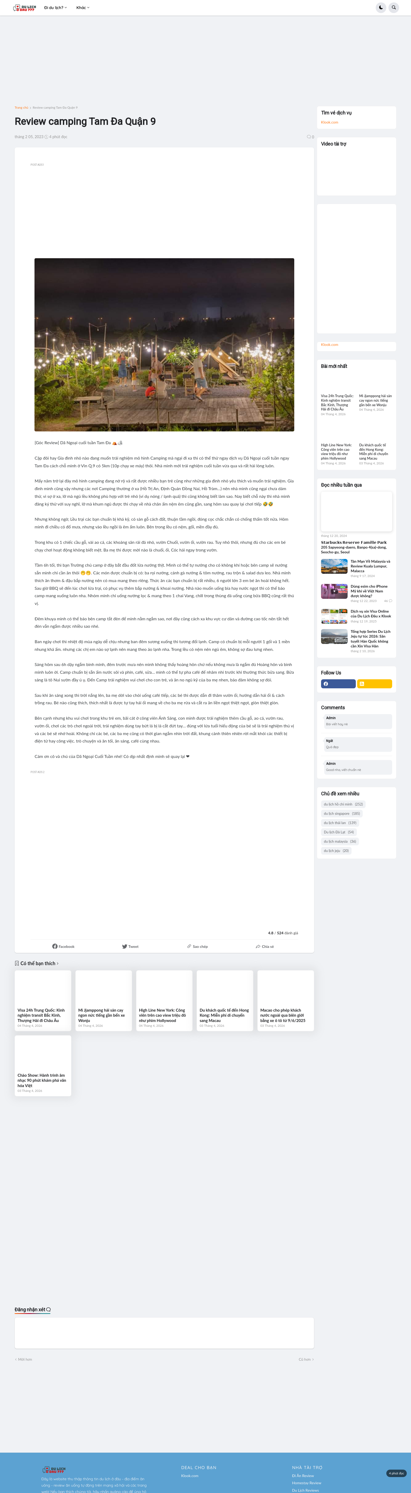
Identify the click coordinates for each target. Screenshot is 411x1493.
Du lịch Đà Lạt (339, 832)
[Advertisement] (205, 63)
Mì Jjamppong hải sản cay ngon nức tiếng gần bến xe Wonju (101, 1015)
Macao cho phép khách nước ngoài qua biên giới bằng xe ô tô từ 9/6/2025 (282, 1015)
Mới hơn (25, 1359)
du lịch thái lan (340, 823)
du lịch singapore (342, 813)
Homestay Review (306, 1483)
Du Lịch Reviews (305, 1490)
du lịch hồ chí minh (343, 804)
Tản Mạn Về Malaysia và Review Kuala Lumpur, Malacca (370, 566)
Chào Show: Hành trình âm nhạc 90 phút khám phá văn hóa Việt (42, 1080)
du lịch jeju (336, 851)
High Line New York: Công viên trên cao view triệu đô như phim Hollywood (162, 1015)
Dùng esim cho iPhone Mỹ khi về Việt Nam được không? (369, 591)
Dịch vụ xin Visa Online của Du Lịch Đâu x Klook (371, 613)
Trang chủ (21, 107)
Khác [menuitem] (81, 7)
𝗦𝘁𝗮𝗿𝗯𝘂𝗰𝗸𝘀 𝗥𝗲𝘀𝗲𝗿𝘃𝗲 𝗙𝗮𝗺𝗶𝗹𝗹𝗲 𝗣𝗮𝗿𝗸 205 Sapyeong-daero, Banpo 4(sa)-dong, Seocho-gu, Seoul (354, 547)
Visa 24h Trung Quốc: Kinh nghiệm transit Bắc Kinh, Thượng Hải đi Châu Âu (41, 1015)
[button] (381, 7)
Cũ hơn (305, 1359)
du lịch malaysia (340, 841)
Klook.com (329, 122)
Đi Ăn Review (303, 1475)
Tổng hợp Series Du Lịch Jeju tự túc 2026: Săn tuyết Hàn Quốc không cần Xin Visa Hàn (371, 638)
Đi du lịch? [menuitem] (53, 7)
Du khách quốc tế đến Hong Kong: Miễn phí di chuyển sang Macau (224, 1015)
